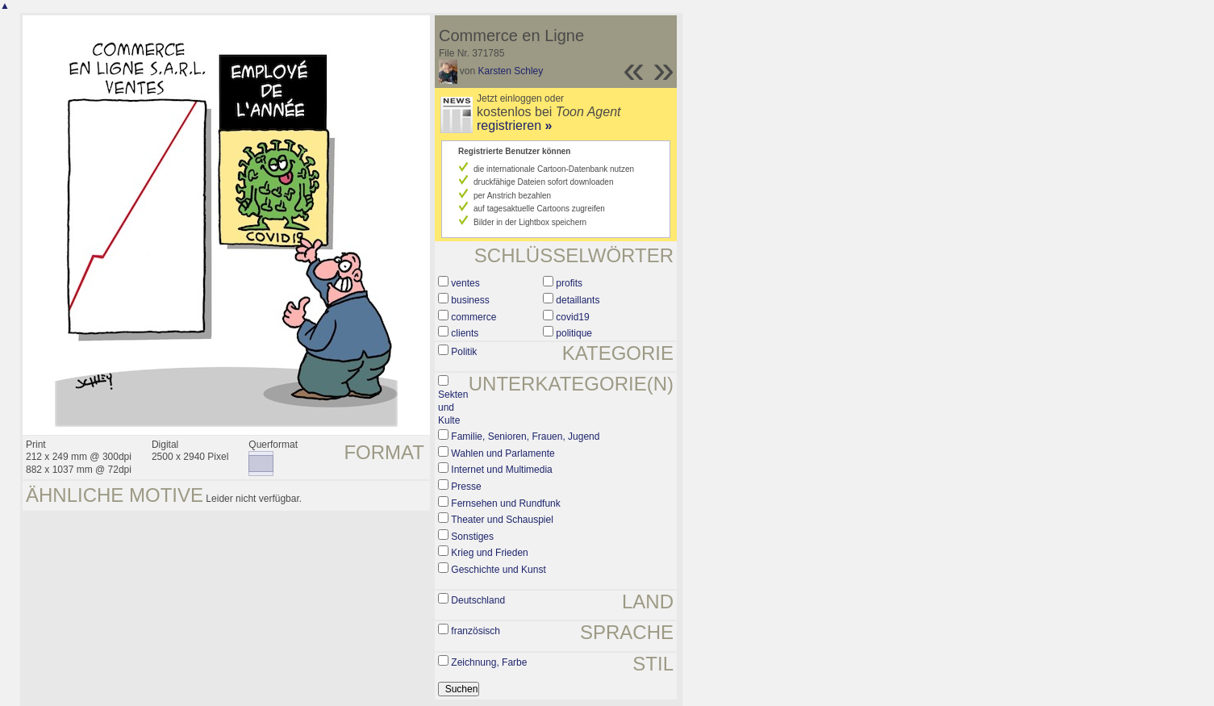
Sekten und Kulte (453, 407)
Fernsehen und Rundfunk (505, 503)
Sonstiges (472, 536)
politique (574, 333)
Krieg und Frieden (489, 552)
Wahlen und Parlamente (502, 453)
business (470, 300)
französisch (475, 631)
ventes (465, 283)
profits (569, 283)
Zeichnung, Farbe (489, 662)
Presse (466, 486)
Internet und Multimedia (501, 469)
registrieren (514, 125)
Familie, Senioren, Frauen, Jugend (525, 436)
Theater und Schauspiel (502, 519)
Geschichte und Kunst (498, 569)
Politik (464, 351)
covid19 (572, 317)
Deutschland (478, 600)
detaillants (577, 300)
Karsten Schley (511, 71)
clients (464, 333)
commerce (473, 317)
